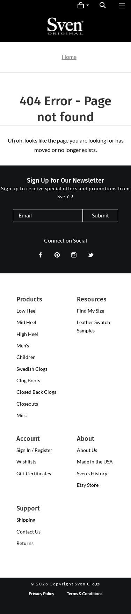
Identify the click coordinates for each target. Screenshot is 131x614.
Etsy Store (88, 485)
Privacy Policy (41, 593)
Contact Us (28, 532)
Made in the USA (95, 462)
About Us (87, 450)
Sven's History (92, 473)
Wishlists (26, 462)
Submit (100, 215)
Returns (25, 543)
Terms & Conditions (84, 593)
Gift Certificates (33, 473)
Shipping (25, 520)
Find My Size (90, 311)
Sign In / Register (34, 450)
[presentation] (26, 311)
